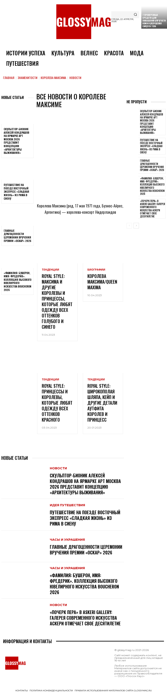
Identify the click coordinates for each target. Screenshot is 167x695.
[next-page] (136, 225)
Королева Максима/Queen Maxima (102, 282)
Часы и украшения (67, 540)
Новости (58, 468)
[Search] (135, 14)
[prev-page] (129, 225)
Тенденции (50, 269)
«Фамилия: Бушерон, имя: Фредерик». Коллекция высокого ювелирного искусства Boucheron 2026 (17, 281)
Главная (8, 77)
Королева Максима (53, 77)
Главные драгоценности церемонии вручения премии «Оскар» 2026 (17, 236)
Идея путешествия (67, 505)
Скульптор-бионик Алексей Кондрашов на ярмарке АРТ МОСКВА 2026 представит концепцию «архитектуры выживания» (16, 140)
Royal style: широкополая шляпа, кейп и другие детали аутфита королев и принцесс (102, 403)
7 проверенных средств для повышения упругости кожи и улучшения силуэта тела (154, 20)
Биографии (96, 269)
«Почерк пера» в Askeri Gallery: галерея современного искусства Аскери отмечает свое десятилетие (85, 618)
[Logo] (83, 21)
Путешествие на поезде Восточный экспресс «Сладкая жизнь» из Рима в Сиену (16, 191)
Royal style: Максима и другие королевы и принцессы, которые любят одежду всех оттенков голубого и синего (57, 301)
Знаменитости (27, 77)
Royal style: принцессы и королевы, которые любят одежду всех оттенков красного (57, 403)
